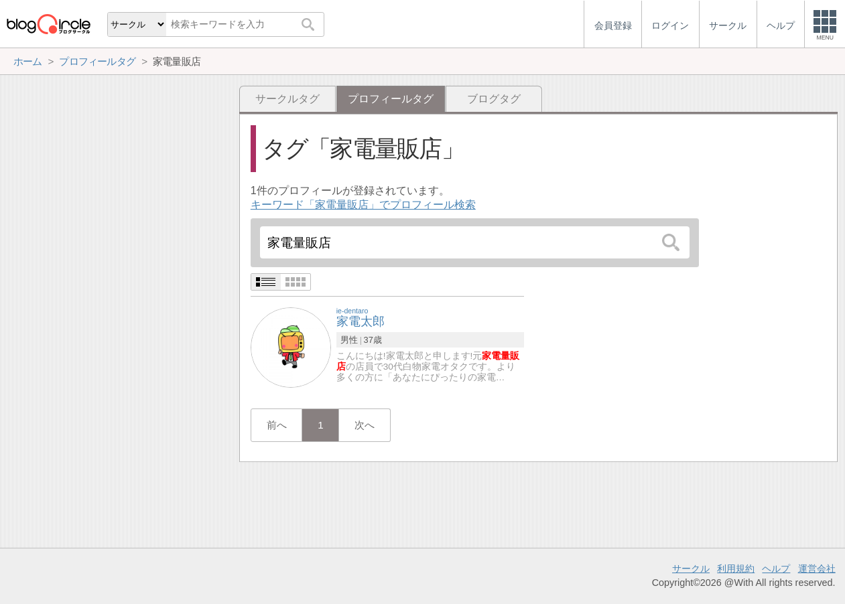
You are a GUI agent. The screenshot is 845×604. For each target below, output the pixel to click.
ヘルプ (776, 568)
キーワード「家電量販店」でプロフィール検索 (363, 204)
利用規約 (736, 568)
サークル (691, 568)
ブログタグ (494, 98)
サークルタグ (287, 98)
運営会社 (817, 568)
